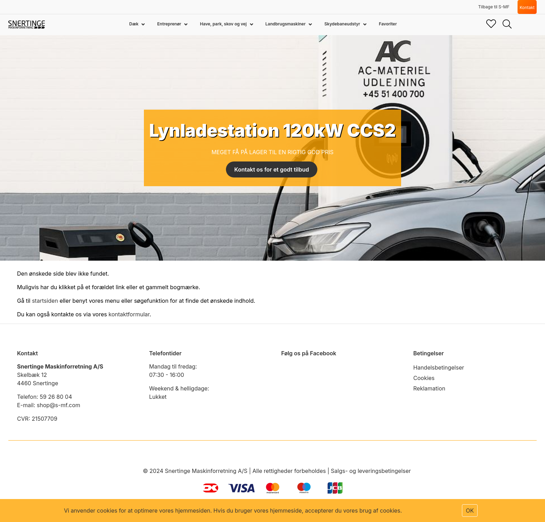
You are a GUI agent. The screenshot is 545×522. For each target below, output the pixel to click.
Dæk (134, 23)
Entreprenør (169, 23)
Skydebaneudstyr (342, 23)
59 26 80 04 (56, 396)
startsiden (45, 300)
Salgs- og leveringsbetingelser (371, 470)
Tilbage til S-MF (494, 6)
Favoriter (388, 23)
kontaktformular (128, 314)
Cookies (423, 377)
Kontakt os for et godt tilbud (271, 169)
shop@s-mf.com (58, 405)
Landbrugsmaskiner (286, 23)
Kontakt (527, 7)
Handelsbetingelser (438, 367)
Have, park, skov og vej (223, 23)
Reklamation (429, 388)
